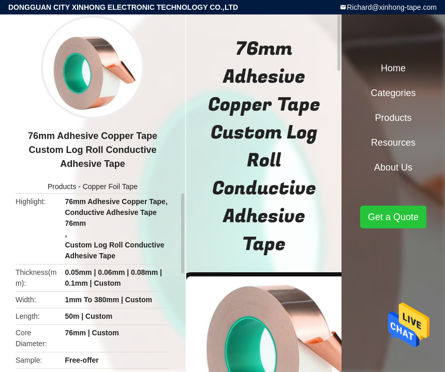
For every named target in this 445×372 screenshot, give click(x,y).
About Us (393, 167)
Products (62, 186)
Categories (393, 93)
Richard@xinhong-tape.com (392, 7)
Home (393, 68)
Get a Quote (393, 217)
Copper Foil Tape (110, 186)
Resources (393, 142)
